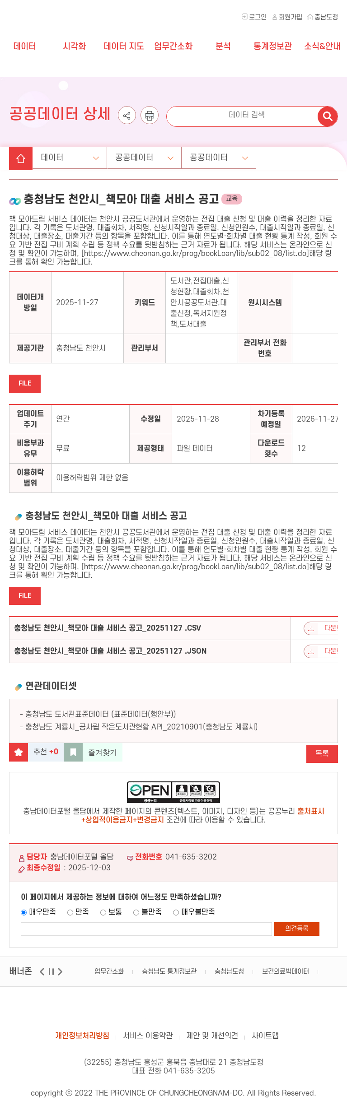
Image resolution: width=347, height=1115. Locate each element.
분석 (223, 46)
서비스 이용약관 (148, 1040)
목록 (322, 757)
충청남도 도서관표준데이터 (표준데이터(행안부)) (100, 718)
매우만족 (42, 916)
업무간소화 (173, 46)
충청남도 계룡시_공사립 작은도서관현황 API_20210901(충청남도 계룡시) (141, 731)
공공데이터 (146, 159)
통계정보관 (272, 46)
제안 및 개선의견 (212, 1040)
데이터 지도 (123, 46)
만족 (82, 916)
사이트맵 (265, 1040)
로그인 (258, 17)
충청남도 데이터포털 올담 (53, 36)
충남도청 (326, 17)
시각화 (74, 46)
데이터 (24, 46)
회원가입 (290, 17)
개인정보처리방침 (82, 1040)
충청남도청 (229, 975)
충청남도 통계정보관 (169, 975)
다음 (61, 980)
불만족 (151, 916)
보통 (115, 916)
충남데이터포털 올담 (173, 1013)
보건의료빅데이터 (285, 975)
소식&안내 (322, 46)
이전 (43, 980)
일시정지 (52, 980)
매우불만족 (198, 916)
